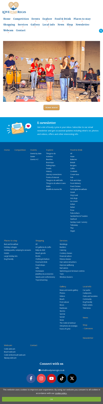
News (61, 24)
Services (23, 25)
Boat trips (50, 162)
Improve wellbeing (67, 265)
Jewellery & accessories (44, 274)
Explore (47, 20)
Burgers (73, 165)
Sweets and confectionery (45, 277)
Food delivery (75, 183)
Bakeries (73, 159)
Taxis (62, 274)
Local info (49, 25)
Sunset (62, 317)
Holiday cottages (10, 247)
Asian (72, 156)
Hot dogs (73, 198)
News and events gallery (69, 290)
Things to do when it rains (56, 183)
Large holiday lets (10, 256)
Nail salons (64, 268)
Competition (21, 19)
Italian (72, 207)
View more (51, 107)
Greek (72, 192)
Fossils (48, 168)
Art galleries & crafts (43, 247)
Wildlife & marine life (54, 189)
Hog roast (74, 195)
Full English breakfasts (78, 189)
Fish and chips (75, 180)
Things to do (51, 153)
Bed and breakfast (11, 244)
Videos (62, 296)
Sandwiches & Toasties (79, 216)
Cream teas (74, 174)
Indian (72, 204)
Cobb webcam (9, 349)
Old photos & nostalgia (68, 326)
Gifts (37, 268)
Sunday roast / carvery (78, 222)
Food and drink (41, 262)
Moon (62, 305)
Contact (20, 30)
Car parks (86, 290)
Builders (63, 247)
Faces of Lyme (65, 329)
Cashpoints (87, 293)
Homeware (40, 271)
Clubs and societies (90, 296)
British (72, 162)
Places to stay (82, 20)
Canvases (88, 328)
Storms (62, 311)
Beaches (49, 159)
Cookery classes (66, 253)
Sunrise (62, 314)
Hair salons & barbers (68, 262)
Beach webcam (10, 352)
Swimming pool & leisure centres (72, 271)
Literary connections (54, 174)
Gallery (35, 25)
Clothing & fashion (42, 259)
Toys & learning (41, 280)
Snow (62, 320)
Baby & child (40, 250)
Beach (62, 299)
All (71, 153)
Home (6, 19)
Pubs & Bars (75, 213)
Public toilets (87, 305)
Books (38, 256)
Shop (70, 25)
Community (87, 299)
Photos (62, 293)
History (49, 171)
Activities (49, 156)
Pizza (72, 210)
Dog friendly (8, 259)
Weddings (63, 244)
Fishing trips (50, 165)
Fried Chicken (75, 186)
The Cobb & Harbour (68, 323)
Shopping (9, 25)
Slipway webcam (10, 358)
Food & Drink (63, 20)
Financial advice (66, 256)
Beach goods (41, 253)
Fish (71, 177)
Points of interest (52, 177)
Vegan (72, 231)
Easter (32, 156)
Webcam (8, 31)
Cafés (72, 168)
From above (64, 302)
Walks (48, 186)
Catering (63, 250)
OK (51, 399)
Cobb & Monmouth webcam (14, 355)
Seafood (73, 219)
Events (36, 20)
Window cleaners (66, 277)
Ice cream (74, 201)
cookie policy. (61, 393)
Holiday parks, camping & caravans (17, 250)
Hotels (6, 253)
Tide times (87, 308)
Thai (71, 228)
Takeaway (74, 225)
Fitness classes (65, 259)
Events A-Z (34, 159)
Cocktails (73, 171)
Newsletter (82, 24)
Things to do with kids (54, 180)
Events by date (35, 153)
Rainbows (63, 308)
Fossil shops (40, 265)
